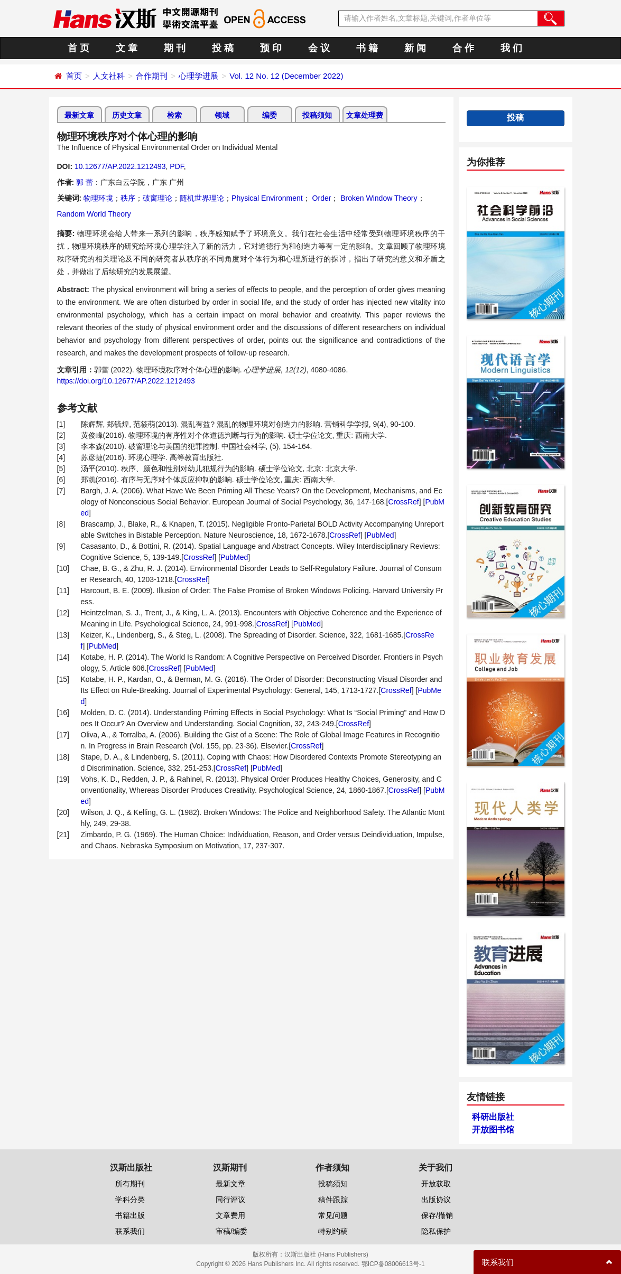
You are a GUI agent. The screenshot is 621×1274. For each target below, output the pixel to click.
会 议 (319, 48)
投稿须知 (317, 115)
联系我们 (130, 1231)
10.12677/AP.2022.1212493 (120, 166)
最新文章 (79, 115)
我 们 (511, 48)
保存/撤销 (437, 1215)
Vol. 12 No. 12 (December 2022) (286, 75)
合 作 (463, 48)
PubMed (380, 535)
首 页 (78, 48)
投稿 (515, 117)
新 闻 (415, 48)
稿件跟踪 (333, 1199)
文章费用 (230, 1215)
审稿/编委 (231, 1231)
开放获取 (436, 1183)
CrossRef (403, 502)
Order (320, 198)
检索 (174, 115)
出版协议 (436, 1199)
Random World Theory (94, 214)
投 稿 (223, 48)
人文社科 (109, 75)
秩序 (128, 198)
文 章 (126, 48)
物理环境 (98, 198)
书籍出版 (130, 1215)
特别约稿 (333, 1231)
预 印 (271, 48)
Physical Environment (267, 198)
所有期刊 (130, 1183)
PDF (176, 166)
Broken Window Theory (377, 198)
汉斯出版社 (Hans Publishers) (326, 1254)
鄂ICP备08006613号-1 (393, 1264)
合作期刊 (152, 75)
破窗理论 (157, 198)
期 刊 (175, 48)
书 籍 (367, 48)
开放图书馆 (493, 1129)
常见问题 (333, 1215)
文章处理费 (364, 115)
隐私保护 (436, 1231)
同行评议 (230, 1199)
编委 (269, 115)
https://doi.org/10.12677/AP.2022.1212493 (126, 381)
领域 (222, 115)
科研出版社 (493, 1116)
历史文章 (127, 115)
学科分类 (130, 1199)
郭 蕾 (84, 182)
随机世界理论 (202, 198)
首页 (74, 75)
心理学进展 (198, 75)
